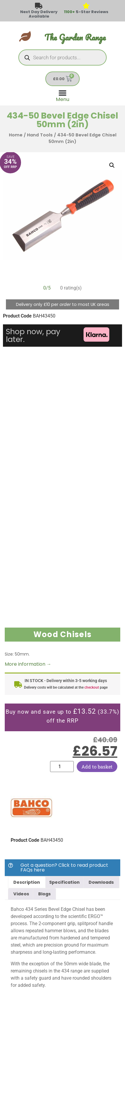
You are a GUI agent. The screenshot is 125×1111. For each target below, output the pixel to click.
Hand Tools (40, 135)
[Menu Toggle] (62, 95)
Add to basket (97, 766)
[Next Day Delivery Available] (39, 6)
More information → (28, 664)
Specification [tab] (64, 882)
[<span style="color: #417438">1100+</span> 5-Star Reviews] (86, 6)
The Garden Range (75, 37)
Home (16, 135)
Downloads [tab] (101, 882)
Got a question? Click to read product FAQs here (64, 867)
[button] (112, 165)
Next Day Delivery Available (38, 14)
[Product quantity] (62, 766)
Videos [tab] (21, 894)
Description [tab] (26, 882)
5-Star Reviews (86, 12)
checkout (91, 687)
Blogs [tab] (44, 894)
